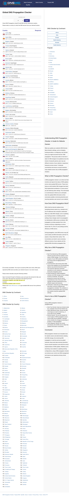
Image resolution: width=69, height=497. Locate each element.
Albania (7, 211)
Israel (23, 383)
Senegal (24, 448)
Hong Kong (8, 97)
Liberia (6, 398)
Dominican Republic (9, 353)
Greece (7, 158)
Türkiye (6, 471)
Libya (23, 398)
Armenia (6, 314)
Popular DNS (51, 2)
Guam (23, 370)
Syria (24, 460)
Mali (23, 407)
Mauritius (24, 411)
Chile (23, 340)
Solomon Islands (9, 124)
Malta (5, 409)
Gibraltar (24, 368)
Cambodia (24, 336)
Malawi (6, 405)
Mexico (6, 413)
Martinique (24, 409)
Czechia (7, 80)
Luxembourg (8, 106)
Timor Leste (8, 467)
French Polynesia (26, 364)
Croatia (7, 45)
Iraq (23, 381)
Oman (24, 428)
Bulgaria (7, 41)
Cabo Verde (7, 336)
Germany (7, 141)
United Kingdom (9, 198)
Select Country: (39, 2)
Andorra (7, 114)
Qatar (6, 441)
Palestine (25, 430)
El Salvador (7, 357)
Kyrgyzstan (7, 394)
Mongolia (6, 415)
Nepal (6, 422)
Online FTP (45, 494)
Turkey (7, 241)
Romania (7, 128)
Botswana (6, 329)
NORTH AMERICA (54, 84)
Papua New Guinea (27, 432)
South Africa (26, 454)
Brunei (5, 331)
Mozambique (8, 202)
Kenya (23, 389)
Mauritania (7, 411)
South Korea (8, 456)
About (26, 494)
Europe (5, 298)
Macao (6, 402)
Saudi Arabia (8, 448)
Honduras (6, 374)
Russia (7, 58)
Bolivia (6, 327)
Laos (23, 394)
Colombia (24, 342)
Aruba (22, 314)
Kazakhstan (7, 389)
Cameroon (6, 338)
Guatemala (7, 372)
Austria (7, 181)
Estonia (6, 359)
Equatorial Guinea (26, 357)
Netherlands (8, 145)
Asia (22, 296)
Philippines (7, 437)
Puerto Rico (25, 439)
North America (24, 298)
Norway (7, 185)
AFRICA (52, 81)
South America (25, 300)
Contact (30, 494)
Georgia (6, 366)
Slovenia (7, 154)
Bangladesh (25, 321)
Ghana (5, 368)
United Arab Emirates (10, 476)
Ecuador (6, 355)
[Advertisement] (22, 258)
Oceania (6, 300)
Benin (5, 325)
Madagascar (25, 402)
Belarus (7, 118)
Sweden (7, 215)
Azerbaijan (6, 319)
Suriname (7, 458)
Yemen (6, 484)
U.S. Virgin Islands (9, 480)
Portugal (7, 228)
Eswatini (24, 359)
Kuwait (23, 392)
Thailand (25, 465)
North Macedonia (9, 233)
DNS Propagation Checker (8, 494)
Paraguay (7, 435)
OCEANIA (52, 92)
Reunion (7, 443)
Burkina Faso (7, 334)
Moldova (7, 93)
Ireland (7, 88)
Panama (7, 432)
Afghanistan (7, 308)
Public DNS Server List (13, 285)
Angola (5, 312)
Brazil (23, 329)
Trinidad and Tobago (10, 469)
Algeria (5, 310)
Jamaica (24, 385)
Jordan (23, 387)
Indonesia (24, 379)
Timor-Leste (25, 467)
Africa (5, 296)
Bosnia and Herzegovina (11, 149)
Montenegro (8, 164)
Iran (5, 381)
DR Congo (24, 353)
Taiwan (6, 463)
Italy (6, 237)
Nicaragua (25, 424)
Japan (5, 387)
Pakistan (7, 430)
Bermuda (24, 325)
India (5, 379)
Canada (7, 101)
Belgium (7, 110)
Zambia (24, 484)
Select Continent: (28, 2)
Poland (7, 224)
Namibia (25, 420)
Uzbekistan (25, 480)
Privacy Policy (36, 494)
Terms (40, 494)
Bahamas (24, 319)
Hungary (7, 194)
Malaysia (24, 405)
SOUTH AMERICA (54, 79)
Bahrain (6, 321)
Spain (6, 37)
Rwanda (24, 445)
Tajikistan (25, 463)
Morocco (7, 417)
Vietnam (7, 172)
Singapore (7, 245)
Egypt (23, 355)
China (6, 168)
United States (8, 71)
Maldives (6, 407)
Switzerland (8, 132)
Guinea (23, 372)
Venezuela (7, 482)
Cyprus (7, 50)
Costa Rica (7, 344)
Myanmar (7, 420)
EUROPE (52, 69)
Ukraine (7, 67)
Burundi (24, 334)
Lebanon (24, 396)
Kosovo (7, 84)
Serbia (7, 177)
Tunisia (7, 54)
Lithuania (7, 207)
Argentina (23, 312)
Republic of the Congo (28, 441)
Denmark (7, 63)
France (7, 190)
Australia (7, 76)
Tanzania (7, 465)
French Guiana (7, 364)
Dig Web (28, 5)
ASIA (51, 73)
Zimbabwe (7, 486)
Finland (7, 136)
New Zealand (8, 424)
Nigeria (6, 426)
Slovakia (7, 220)
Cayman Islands (8, 340)
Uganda (7, 473)
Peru (24, 435)
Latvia (6, 33)
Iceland (24, 377)
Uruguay (25, 478)
